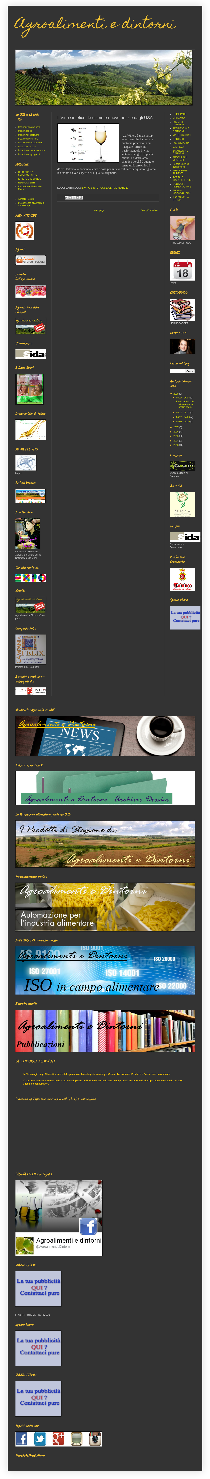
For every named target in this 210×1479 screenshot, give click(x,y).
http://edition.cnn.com (29, 127)
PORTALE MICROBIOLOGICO (183, 178)
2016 (176, 431)
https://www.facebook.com (31, 150)
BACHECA (178, 146)
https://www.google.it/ (29, 154)
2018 (176, 394)
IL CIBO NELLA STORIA (181, 198)
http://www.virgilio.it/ (28, 138)
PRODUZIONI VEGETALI (180, 158)
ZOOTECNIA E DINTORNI (180, 152)
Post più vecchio (149, 210)
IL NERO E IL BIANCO (29, 179)
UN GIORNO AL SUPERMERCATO (27, 173)
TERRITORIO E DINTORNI (181, 129)
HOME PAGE (180, 114)
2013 (176, 445)
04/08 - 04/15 (183, 421)
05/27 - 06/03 (183, 397)
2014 (176, 440)
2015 (176, 436)
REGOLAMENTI (26, 182)
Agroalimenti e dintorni (95, 25)
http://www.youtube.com (30, 142)
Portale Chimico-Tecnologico (181, 165)
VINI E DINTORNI (182, 135)
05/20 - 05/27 (183, 412)
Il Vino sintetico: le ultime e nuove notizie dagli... (185, 404)
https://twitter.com (27, 146)
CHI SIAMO (179, 118)
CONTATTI (178, 139)
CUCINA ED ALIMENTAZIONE (182, 185)
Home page (98, 210)
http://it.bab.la (25, 131)
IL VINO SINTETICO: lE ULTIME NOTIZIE (105, 187)
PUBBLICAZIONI (181, 143)
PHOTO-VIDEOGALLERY (181, 192)
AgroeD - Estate (26, 199)
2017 (176, 427)
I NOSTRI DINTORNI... (179, 123)
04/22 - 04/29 (183, 417)
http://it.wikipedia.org (28, 135)
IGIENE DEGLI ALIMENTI (180, 172)
